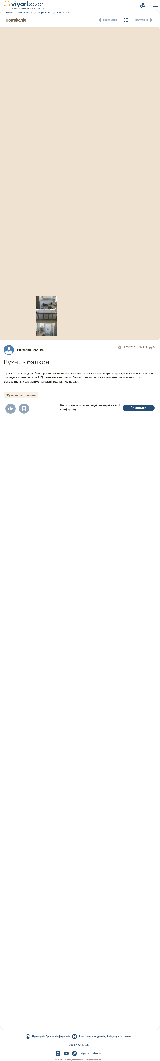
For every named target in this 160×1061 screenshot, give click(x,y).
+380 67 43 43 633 (78, 1044)
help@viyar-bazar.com (127, 1036)
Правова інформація (55, 1036)
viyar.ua (85, 1053)
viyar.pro (97, 1053)
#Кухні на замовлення (22, 395)
